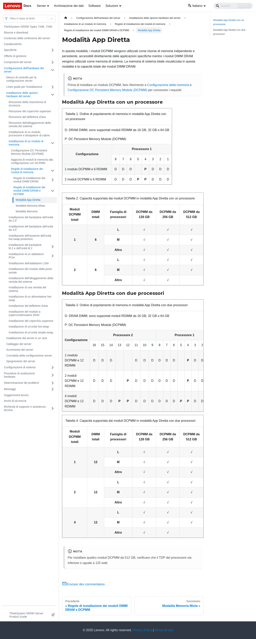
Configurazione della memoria (168, 85)
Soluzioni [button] (111, 5)
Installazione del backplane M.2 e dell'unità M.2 (25, 246)
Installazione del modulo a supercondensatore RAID (24, 313)
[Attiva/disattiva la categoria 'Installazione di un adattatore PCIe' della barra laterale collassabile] (52, 256)
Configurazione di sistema (20, 367)
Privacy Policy (142, 630)
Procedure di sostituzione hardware (19, 375)
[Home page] (65, 18)
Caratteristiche (13, 44)
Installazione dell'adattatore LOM (28, 263)
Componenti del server (18, 62)
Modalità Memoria (26, 211)
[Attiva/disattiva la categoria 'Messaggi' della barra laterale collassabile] (52, 389)
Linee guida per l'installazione (24, 86)
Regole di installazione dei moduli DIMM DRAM (29, 179)
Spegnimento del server (20, 361)
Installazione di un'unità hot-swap (29, 326)
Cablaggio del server (18, 344)
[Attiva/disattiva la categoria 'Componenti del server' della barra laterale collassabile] (52, 62)
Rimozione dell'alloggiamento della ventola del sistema (30, 124)
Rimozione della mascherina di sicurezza (27, 103)
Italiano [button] (195, 5)
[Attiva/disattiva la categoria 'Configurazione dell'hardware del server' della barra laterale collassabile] (52, 70)
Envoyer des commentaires (83, 584)
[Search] (233, 6)
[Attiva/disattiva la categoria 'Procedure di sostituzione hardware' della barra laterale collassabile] (52, 375)
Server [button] (41, 5)
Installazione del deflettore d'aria (28, 305)
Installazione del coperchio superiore (31, 320)
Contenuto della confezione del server (27, 38)
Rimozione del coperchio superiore (30, 111)
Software (94, 5)
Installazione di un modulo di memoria (26, 143)
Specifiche (10, 50)
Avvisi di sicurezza (15, 400)
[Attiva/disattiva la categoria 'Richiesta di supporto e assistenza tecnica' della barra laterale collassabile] (52, 408)
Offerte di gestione (15, 56)
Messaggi (10, 389)
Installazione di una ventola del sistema (27, 289)
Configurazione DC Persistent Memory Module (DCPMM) (29, 152)
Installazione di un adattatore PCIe (26, 256)
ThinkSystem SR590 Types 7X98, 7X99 (28, 26)
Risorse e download (16, 32)
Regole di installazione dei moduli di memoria (27, 170)
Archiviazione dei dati (69, 5)
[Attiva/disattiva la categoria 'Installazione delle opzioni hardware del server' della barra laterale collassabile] (52, 94)
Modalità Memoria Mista (30, 205)
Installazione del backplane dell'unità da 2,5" (31, 219)
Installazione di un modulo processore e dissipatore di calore (29, 133)
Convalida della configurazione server (29, 355)
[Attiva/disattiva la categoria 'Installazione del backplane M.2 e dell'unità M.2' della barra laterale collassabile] (52, 246)
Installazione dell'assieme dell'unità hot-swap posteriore (30, 237)
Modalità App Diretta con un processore (228, 22)
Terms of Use (164, 630)
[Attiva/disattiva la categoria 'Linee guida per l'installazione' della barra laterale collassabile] (52, 87)
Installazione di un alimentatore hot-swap (30, 298)
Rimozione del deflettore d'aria (27, 117)
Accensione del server (19, 349)
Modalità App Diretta (28, 199)
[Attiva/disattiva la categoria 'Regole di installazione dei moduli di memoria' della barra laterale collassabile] (52, 170)
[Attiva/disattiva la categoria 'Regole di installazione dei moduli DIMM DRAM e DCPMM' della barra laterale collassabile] (52, 191)
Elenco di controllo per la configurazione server (21, 79)
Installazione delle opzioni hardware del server (22, 94)
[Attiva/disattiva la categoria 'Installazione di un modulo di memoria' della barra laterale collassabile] (52, 143)
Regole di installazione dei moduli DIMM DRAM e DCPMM (29, 191)
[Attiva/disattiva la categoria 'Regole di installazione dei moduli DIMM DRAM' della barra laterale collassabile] (52, 180)
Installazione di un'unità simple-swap (31, 332)
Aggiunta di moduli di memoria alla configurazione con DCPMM (32, 161)
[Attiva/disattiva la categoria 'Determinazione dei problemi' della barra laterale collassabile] (52, 383)
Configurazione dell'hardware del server (24, 70)
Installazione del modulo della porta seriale (30, 270)
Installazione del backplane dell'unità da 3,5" (31, 228)
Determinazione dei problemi (21, 382)
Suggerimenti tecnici (16, 395)
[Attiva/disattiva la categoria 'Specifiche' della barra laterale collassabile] (52, 50)
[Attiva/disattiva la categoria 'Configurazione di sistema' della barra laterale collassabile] (52, 367)
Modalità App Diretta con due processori (229, 31)
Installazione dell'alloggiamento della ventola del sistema (31, 280)
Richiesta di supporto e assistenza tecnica (25, 408)
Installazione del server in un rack (26, 338)
